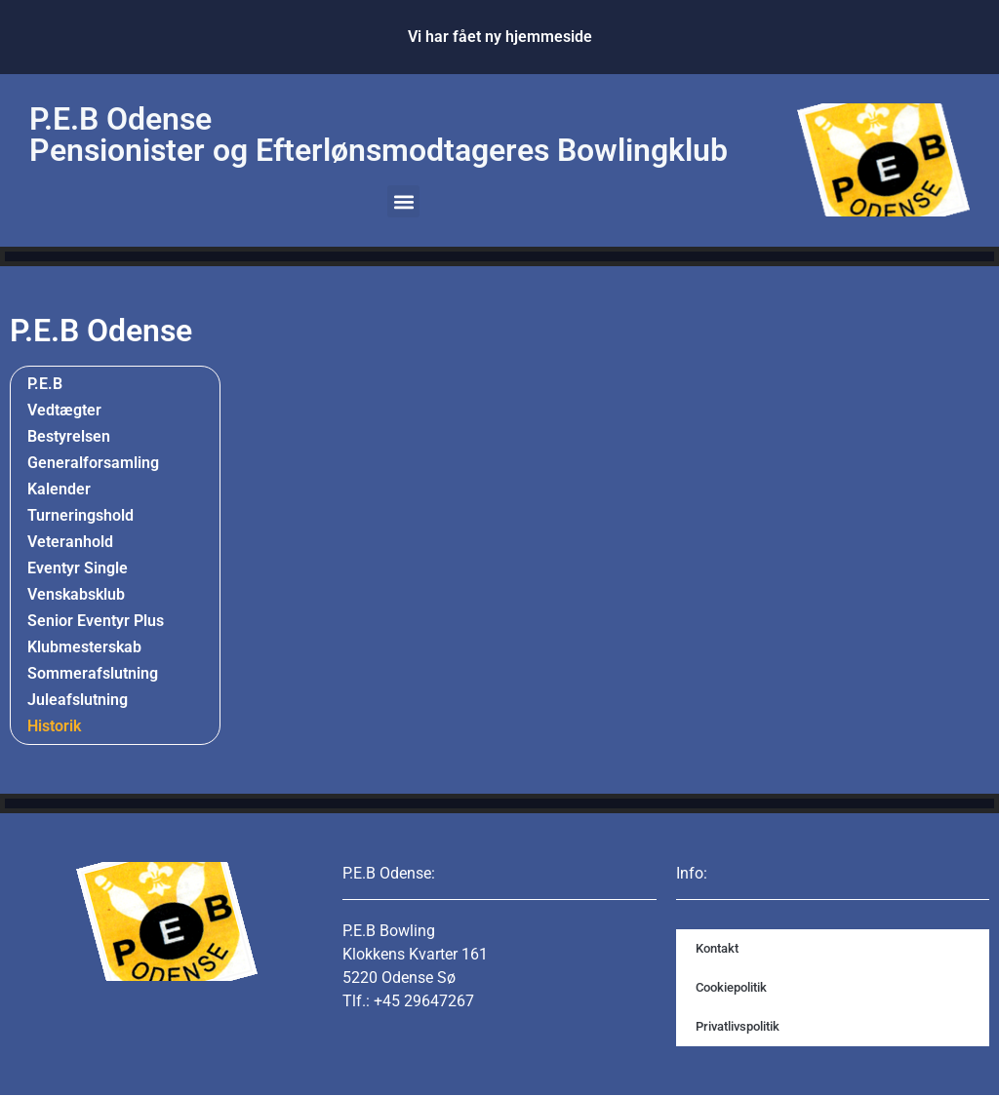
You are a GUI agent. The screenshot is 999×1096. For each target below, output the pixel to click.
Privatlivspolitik (737, 1026)
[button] (403, 201)
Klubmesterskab (84, 647)
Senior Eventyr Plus (95, 620)
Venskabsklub (76, 594)
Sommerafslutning (92, 673)
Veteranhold (70, 541)
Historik (59, 726)
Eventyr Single (77, 568)
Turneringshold (80, 515)
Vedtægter (64, 410)
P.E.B (44, 383)
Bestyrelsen (68, 436)
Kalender (59, 489)
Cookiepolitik (731, 987)
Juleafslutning (77, 699)
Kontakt (717, 948)
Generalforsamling (93, 462)
